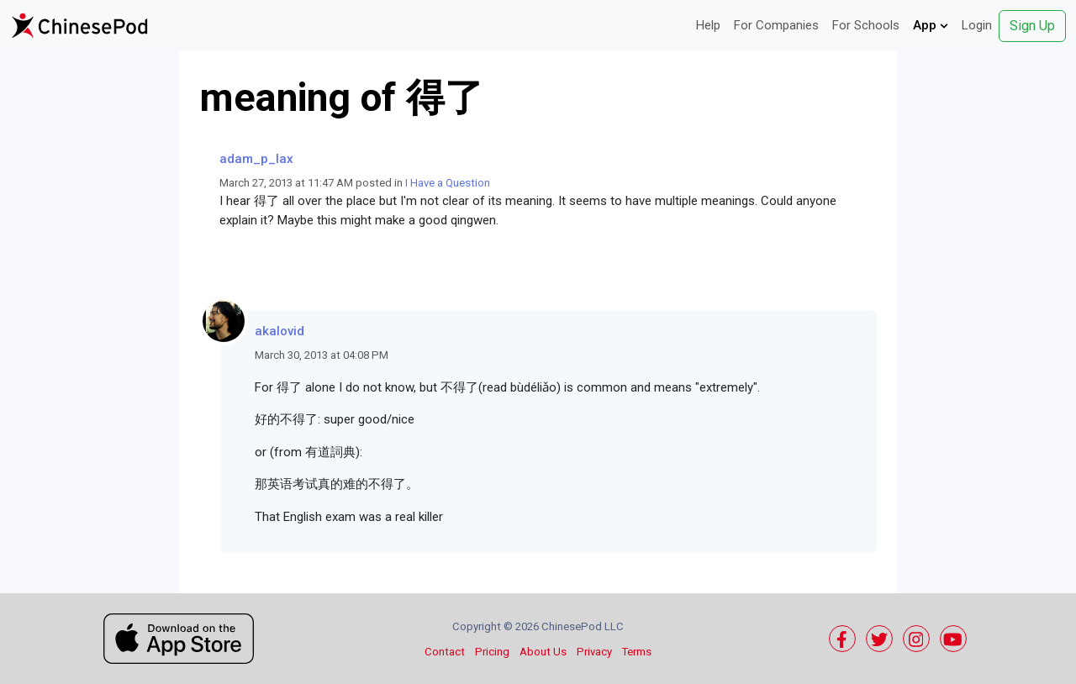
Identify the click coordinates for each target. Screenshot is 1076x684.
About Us (543, 651)
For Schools (865, 25)
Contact (445, 651)
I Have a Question (447, 182)
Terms (636, 651)
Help (708, 25)
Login (977, 25)
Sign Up (1032, 26)
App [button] (930, 25)
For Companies (776, 25)
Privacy (594, 651)
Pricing (492, 651)
